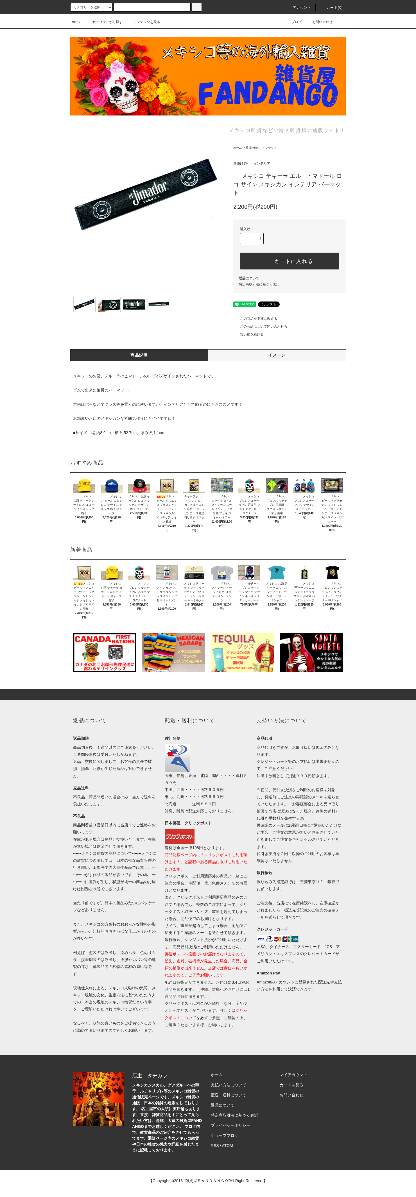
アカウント (298, 8)
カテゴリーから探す (104, 22)
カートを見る (291, 1085)
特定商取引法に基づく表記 (259, 284)
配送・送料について (228, 1095)
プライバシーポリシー (230, 1125)
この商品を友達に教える (255, 319)
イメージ (277, 355)
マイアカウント (293, 1075)
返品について (249, 278)
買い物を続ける (248, 334)
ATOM (227, 1145)
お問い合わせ (319, 22)
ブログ (293, 22)
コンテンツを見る (143, 22)
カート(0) (331, 8)
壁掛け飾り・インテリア (261, 147)
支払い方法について (228, 1085)
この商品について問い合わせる (260, 326)
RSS (215, 1145)
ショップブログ (224, 1135)
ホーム (77, 22)
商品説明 (139, 355)
